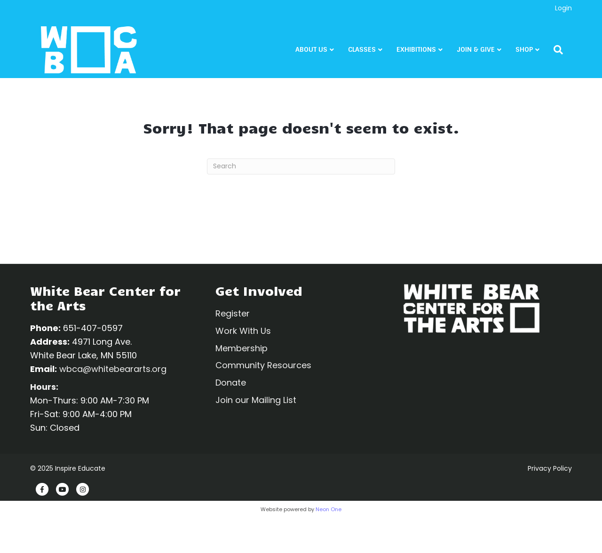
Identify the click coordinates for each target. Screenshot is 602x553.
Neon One (328, 509)
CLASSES (371, 51)
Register (232, 313)
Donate (230, 382)
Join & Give (485, 51)
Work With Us (243, 331)
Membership (241, 348)
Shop (533, 51)
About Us (320, 51)
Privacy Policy (550, 468)
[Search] (563, 51)
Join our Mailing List (255, 400)
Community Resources (263, 365)
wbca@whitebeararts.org (112, 369)
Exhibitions (425, 51)
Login (563, 8)
